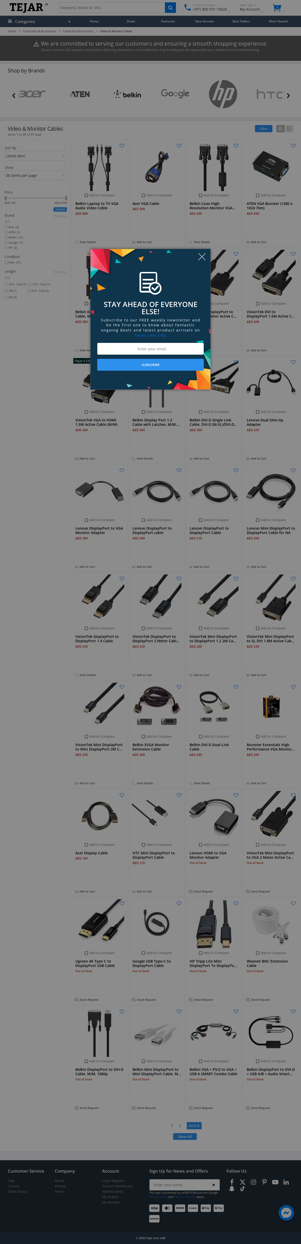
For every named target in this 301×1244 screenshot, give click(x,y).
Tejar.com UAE (150, 335)
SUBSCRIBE (151, 364)
